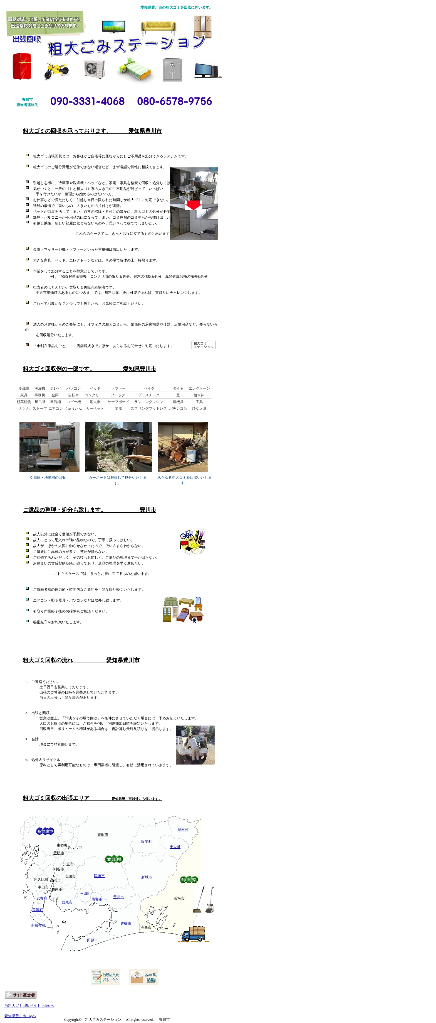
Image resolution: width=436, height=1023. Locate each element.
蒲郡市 (96, 899)
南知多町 (38, 925)
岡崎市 (99, 876)
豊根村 (183, 829)
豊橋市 (125, 923)
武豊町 (41, 898)
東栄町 (175, 847)
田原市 (92, 940)
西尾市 (67, 902)
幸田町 (85, 893)
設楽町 (146, 841)
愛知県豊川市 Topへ (20, 1016)
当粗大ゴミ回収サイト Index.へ (29, 1006)
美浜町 (37, 910)
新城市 (146, 877)
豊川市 (118, 897)
